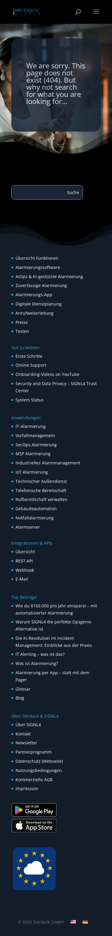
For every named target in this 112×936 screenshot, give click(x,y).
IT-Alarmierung (31, 426)
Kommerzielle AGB (34, 779)
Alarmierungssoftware (38, 267)
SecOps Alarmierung (36, 444)
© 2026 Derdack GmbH (41, 922)
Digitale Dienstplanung (39, 304)
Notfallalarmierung (35, 518)
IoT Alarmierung (32, 472)
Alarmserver (28, 527)
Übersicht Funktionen (37, 258)
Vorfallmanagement (35, 435)
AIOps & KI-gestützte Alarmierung (49, 276)
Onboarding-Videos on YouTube (47, 374)
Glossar (23, 689)
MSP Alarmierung (33, 453)
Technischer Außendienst (41, 481)
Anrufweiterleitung (34, 313)
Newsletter (26, 743)
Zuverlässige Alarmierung (41, 285)
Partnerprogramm (34, 752)
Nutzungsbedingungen (39, 770)
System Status (30, 400)
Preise (22, 322)
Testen (22, 331)
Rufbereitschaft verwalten (41, 499)
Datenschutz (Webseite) (39, 761)
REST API (24, 561)
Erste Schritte (29, 356)
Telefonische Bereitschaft (41, 490)
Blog (20, 698)
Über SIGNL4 (28, 724)
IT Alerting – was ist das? (40, 654)
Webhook (25, 570)
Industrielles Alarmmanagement (48, 463)
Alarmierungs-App (34, 294)
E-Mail (22, 579)
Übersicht (25, 551)
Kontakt (23, 734)
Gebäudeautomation (36, 508)
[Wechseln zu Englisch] (73, 922)
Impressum (27, 788)
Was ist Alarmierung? (37, 663)
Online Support (31, 365)
